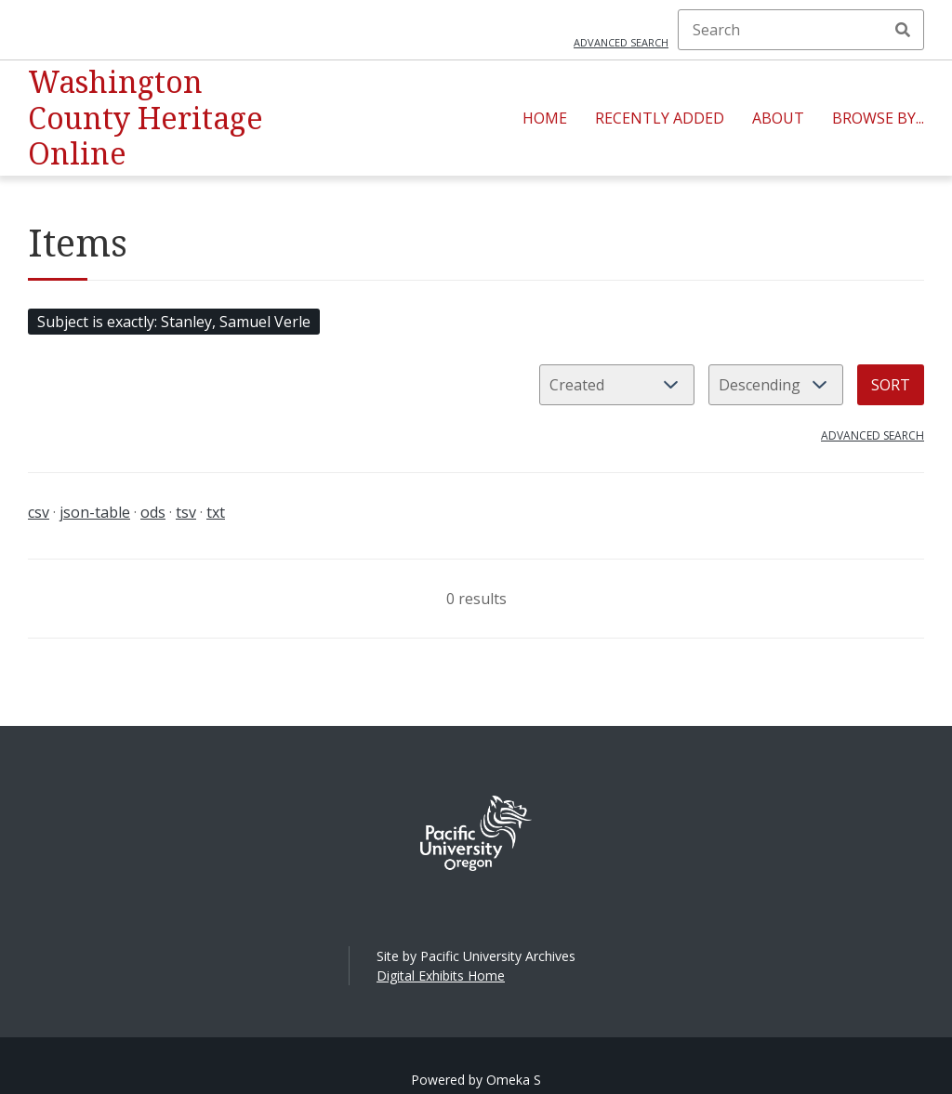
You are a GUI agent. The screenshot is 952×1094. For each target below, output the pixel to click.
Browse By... (878, 118)
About (778, 118)
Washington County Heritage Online (145, 117)
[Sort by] (616, 384)
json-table (95, 512)
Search (902, 29)
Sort (890, 385)
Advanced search (621, 42)
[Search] (801, 29)
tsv (186, 512)
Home (544, 118)
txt (215, 512)
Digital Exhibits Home (441, 975)
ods (152, 512)
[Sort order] (775, 384)
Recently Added (659, 118)
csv (38, 512)
